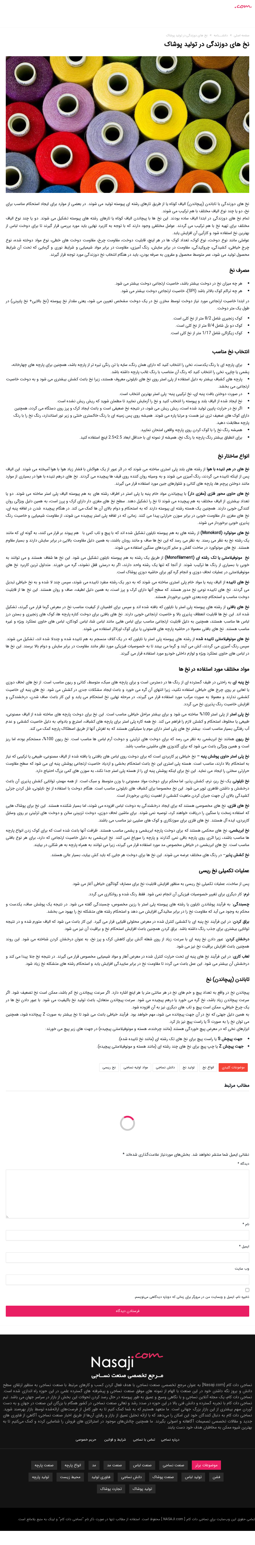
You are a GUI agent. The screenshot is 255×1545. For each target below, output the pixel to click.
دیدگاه (243, 1163)
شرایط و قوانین (115, 1439)
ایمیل (244, 1246)
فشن (216, 1477)
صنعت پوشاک (163, 1477)
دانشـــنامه (221, 35)
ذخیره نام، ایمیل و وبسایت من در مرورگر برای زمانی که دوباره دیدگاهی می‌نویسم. (191, 1297)
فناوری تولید (100, 1477)
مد (94, 1465)
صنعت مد (114, 1465)
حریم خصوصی (86, 1439)
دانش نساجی (165, 1067)
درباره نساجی (170, 1439)
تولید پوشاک (142, 1489)
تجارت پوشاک (111, 1489)
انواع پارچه (73, 1465)
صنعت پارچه (44, 1465)
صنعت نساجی (173, 1465)
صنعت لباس (142, 1465)
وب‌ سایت (242, 1268)
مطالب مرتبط (236, 1086)
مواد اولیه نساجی (135, 1067)
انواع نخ (208, 1067)
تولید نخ (189, 1067)
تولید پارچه (40, 1477)
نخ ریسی (109, 1067)
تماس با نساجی (144, 1439)
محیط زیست (70, 1477)
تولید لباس (193, 1477)
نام (246, 1224)
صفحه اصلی (241, 35)
